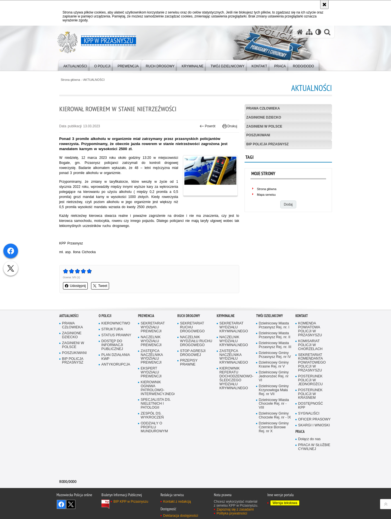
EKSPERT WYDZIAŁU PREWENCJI (151, 373)
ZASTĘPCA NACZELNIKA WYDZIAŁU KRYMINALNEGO (234, 357)
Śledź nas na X (70, 504)
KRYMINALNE (226, 316)
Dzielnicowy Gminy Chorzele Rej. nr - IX (275, 416)
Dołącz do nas (309, 439)
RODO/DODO (67, 482)
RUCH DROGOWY (188, 316)
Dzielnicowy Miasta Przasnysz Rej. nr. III (275, 345)
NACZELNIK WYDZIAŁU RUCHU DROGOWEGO (196, 342)
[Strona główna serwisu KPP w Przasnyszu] (300, 31)
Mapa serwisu (266, 194)
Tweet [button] (100, 286)
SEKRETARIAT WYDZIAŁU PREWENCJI (153, 328)
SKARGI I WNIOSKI (314, 426)
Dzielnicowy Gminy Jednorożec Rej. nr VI (274, 377)
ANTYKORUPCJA (115, 365)
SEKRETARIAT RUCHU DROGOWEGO (192, 328)
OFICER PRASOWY (314, 420)
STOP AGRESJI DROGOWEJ (193, 353)
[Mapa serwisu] (309, 31)
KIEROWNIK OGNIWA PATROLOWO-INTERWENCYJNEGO (157, 389)
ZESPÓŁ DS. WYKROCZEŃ (152, 416)
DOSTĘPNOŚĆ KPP (310, 406)
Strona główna (70, 79)
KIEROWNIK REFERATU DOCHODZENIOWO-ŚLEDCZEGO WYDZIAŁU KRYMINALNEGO (236, 378)
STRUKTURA (112, 330)
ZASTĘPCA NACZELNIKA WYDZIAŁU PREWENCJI (152, 357)
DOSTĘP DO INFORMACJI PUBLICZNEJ (112, 345)
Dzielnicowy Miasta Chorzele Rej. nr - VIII (274, 404)
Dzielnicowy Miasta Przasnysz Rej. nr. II (274, 336)
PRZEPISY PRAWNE (189, 363)
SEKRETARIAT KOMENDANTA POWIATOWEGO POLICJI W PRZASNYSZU (312, 363)
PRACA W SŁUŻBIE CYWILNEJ (314, 447)
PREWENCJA (146, 316)
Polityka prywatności (232, 514)
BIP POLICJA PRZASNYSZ (267, 144)
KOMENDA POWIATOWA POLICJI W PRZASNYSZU (310, 330)
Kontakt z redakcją (177, 502)
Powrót (207, 126)
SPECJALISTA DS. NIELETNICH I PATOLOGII (156, 404)
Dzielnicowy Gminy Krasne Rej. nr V (274, 365)
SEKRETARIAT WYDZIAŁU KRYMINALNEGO (234, 328)
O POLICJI (105, 316)
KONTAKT (301, 316)
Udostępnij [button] (75, 286)
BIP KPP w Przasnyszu (131, 502)
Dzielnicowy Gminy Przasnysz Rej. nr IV (275, 355)
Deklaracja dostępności (180, 516)
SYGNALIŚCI (309, 414)
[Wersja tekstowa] (318, 31)
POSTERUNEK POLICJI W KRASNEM (310, 394)
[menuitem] (75, 65)
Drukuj (229, 126)
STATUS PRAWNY (116, 336)
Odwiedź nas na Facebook (61, 504)
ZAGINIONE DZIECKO (263, 117)
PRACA (300, 431)
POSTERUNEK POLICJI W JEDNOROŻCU (310, 381)
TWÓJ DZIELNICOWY (269, 316)
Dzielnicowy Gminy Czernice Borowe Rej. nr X (274, 428)
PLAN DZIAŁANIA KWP (115, 357)
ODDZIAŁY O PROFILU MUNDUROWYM (154, 428)
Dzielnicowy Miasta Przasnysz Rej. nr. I (274, 326)
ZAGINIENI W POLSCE (264, 126)
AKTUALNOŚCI (94, 79)
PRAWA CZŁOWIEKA (263, 108)
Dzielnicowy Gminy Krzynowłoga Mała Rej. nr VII (274, 391)
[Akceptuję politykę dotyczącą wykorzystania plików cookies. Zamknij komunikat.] (324, 4)
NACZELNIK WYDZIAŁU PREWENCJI (151, 342)
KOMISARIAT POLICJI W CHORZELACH (310, 345)
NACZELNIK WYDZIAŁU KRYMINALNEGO (234, 342)
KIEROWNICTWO (115, 324)
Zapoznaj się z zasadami (235, 510)
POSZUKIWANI (258, 135)
